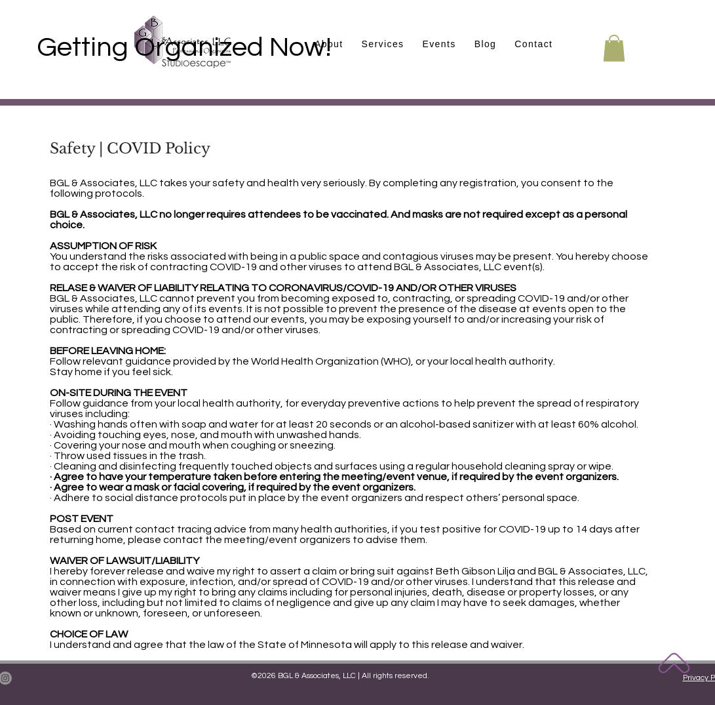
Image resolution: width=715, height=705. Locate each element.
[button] (438, 44)
